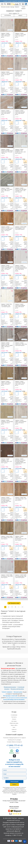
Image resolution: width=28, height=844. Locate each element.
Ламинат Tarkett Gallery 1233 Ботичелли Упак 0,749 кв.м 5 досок (20, 538)
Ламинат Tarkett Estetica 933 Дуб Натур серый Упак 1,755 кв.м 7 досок (7, 151)
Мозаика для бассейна (17, 689)
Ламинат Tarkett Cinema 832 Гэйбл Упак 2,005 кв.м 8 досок (21, 344)
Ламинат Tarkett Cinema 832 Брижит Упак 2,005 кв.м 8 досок (6, 112)
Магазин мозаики (5, 7)
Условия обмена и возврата (14, 742)
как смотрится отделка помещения (16, 697)
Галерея (14, 731)
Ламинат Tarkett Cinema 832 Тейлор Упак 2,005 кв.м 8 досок (20, 383)
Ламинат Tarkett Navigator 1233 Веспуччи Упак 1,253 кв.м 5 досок (20, 151)
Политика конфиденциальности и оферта (14, 737)
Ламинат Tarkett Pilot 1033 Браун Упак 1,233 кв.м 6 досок (21, 499)
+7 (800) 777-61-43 (14, 745)
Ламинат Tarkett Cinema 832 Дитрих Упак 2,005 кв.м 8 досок (20, 112)
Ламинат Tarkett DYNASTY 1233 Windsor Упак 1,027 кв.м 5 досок (7, 73)
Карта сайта (14, 725)
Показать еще (14, 603)
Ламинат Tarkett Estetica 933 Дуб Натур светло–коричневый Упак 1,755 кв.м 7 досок (7, 229)
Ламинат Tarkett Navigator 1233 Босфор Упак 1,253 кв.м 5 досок (7, 422)
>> (22, 607)
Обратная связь (14, 723)
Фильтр (20, 15)
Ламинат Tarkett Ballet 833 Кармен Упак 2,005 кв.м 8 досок (7, 537)
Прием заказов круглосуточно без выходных (14, 1)
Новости (14, 729)
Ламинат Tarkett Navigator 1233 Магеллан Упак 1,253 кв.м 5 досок (6, 460)
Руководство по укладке (14, 739)
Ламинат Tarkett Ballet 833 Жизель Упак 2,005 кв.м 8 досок (7, 576)
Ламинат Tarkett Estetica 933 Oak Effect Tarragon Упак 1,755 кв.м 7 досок (20, 190)
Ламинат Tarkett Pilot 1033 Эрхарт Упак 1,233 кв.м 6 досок (6, 305)
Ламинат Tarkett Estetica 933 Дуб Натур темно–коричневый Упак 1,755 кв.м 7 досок (7, 268)
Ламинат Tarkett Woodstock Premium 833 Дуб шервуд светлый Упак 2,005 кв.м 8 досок (6, 500)
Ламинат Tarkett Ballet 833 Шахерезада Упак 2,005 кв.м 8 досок (20, 576)
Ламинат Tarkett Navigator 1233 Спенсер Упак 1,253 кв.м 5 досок (20, 73)
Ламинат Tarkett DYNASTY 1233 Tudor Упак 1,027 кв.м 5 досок (20, 35)
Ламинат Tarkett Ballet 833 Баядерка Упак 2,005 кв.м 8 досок (20, 228)
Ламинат (17, 7)
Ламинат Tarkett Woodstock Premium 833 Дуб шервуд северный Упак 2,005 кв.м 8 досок (20, 461)
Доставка (14, 721)
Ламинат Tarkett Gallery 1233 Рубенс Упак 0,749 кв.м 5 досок (6, 383)
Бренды (12, 7)
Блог (14, 727)
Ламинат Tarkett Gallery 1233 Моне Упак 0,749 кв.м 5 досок (5, 35)
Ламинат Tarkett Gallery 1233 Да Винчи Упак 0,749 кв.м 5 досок (20, 422)
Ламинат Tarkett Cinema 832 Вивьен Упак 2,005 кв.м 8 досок (20, 306)
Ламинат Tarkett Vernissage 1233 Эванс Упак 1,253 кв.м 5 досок (6, 190)
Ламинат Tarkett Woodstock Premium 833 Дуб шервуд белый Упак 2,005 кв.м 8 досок (21, 268)
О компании (14, 715)
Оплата (14, 719)
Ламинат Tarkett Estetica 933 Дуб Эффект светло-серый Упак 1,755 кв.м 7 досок (6, 345)
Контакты (14, 717)
